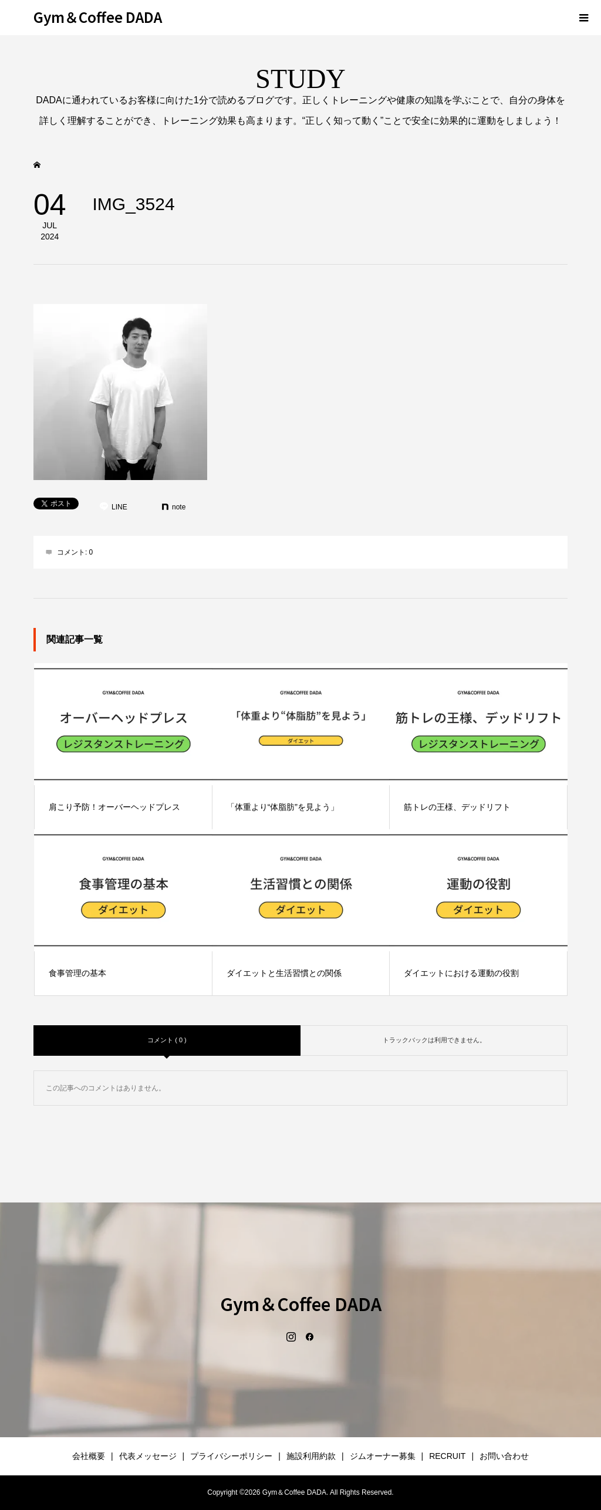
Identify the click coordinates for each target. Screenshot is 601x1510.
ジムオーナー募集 (383, 1456)
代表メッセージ (148, 1456)
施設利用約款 (311, 1456)
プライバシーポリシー (231, 1456)
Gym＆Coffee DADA (97, 16)
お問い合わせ (504, 1456)
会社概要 (88, 1456)
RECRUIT (447, 1456)
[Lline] (113, 507)
